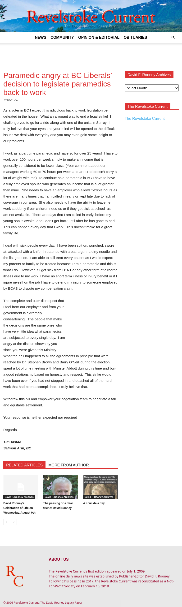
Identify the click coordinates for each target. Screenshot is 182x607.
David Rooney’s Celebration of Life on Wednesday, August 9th (19, 507)
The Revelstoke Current (145, 118)
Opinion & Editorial (98, 37)
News (40, 37)
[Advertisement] (91, 54)
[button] (173, 37)
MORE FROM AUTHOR (68, 465)
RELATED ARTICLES (24, 465)
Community (62, 37)
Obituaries (135, 37)
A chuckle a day (94, 503)
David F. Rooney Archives (19, 497)
